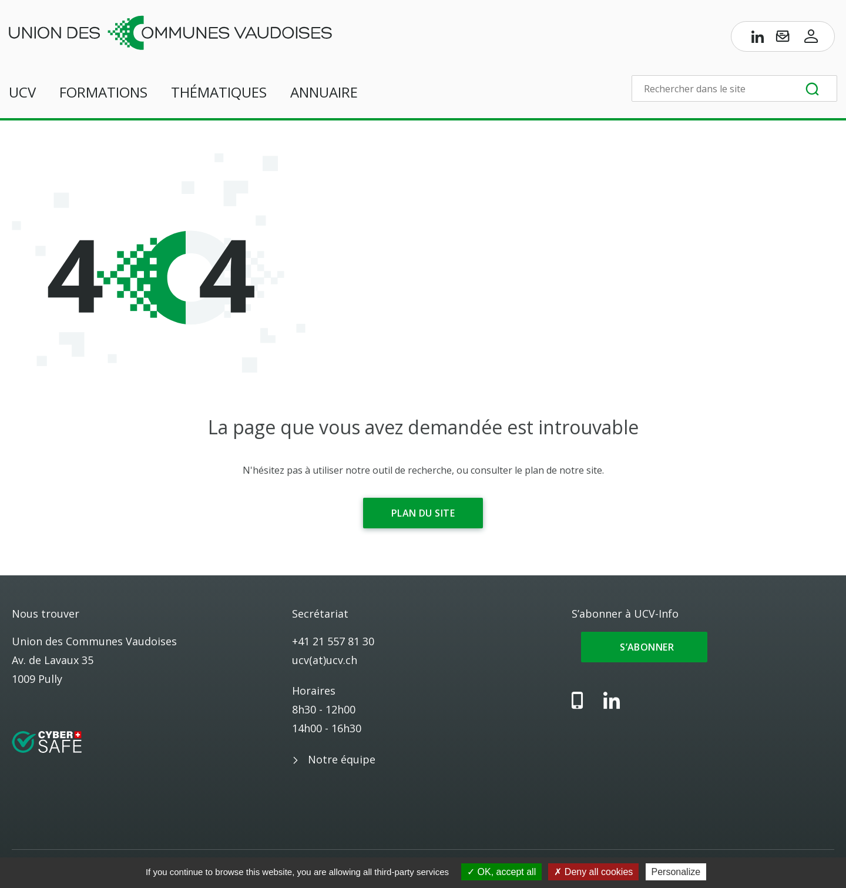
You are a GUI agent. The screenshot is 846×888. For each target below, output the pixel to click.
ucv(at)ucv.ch (324, 660)
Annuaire (324, 92)
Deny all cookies (593, 872)
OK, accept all (501, 872)
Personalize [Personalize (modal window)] (676, 872)
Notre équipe (341, 759)
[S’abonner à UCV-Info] (783, 38)
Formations (103, 92)
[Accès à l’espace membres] (811, 38)
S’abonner (644, 647)
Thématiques (219, 92)
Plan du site (423, 513)
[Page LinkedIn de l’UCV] (757, 38)
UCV (22, 92)
